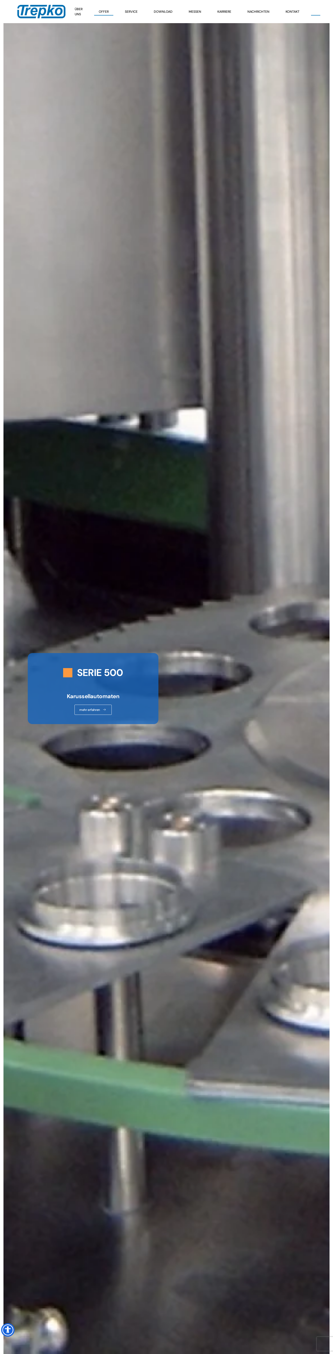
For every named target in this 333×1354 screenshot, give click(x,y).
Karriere (224, 11)
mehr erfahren (93, 709)
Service (131, 11)
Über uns (79, 11)
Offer (104, 11)
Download (163, 11)
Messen (195, 11)
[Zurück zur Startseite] (41, 11)
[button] (315, 11)
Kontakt (292, 11)
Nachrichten (258, 11)
